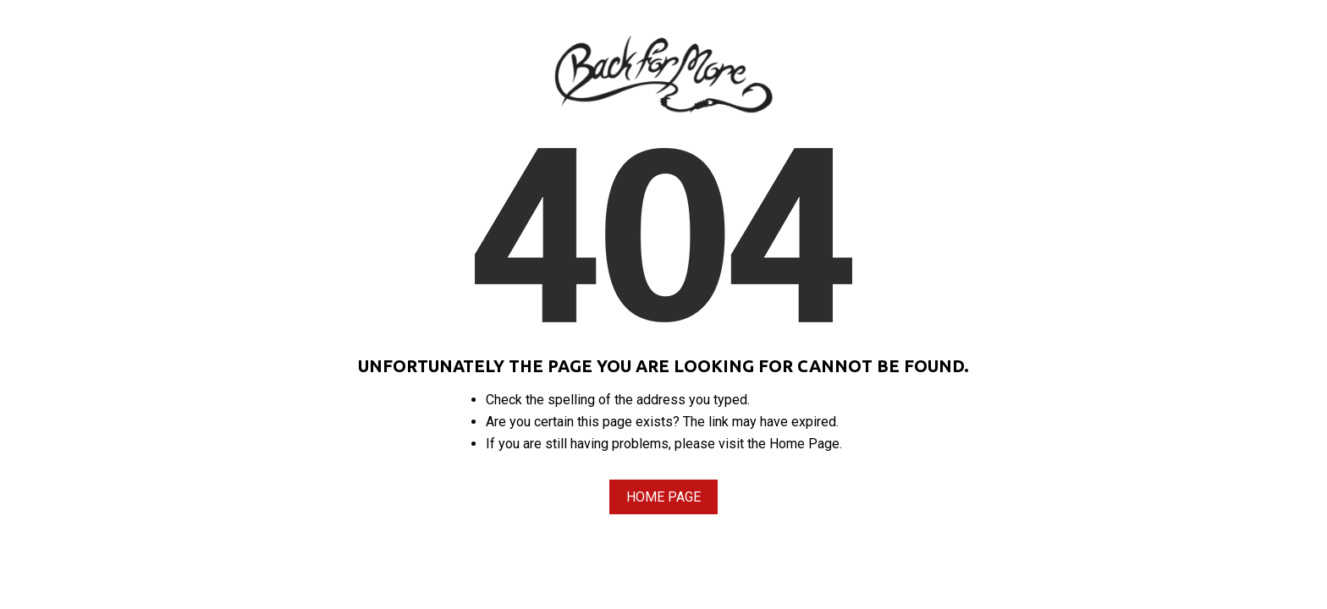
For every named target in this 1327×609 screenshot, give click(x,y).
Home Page (663, 497)
